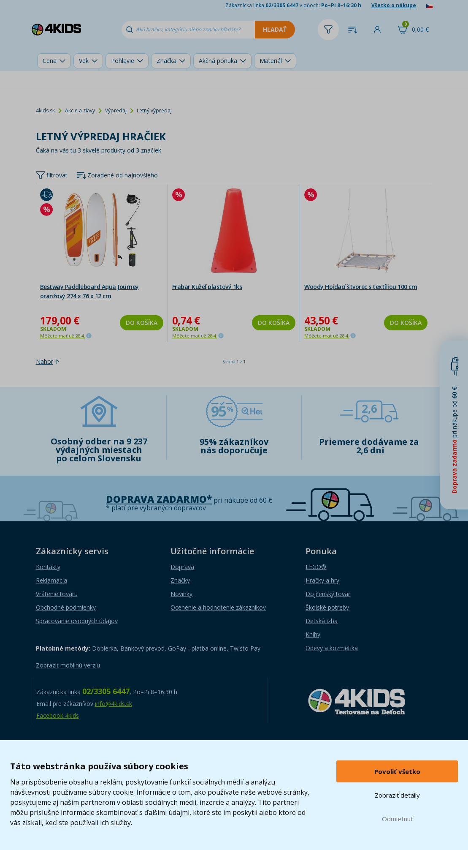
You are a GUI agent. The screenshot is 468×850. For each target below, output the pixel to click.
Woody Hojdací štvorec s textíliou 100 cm (360, 287)
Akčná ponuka (218, 61)
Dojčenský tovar (328, 594)
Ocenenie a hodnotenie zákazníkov (218, 607)
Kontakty (48, 567)
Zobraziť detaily (397, 795)
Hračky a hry (322, 580)
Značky (180, 580)
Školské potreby (327, 607)
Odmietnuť (397, 819)
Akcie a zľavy (80, 110)
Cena (50, 61)
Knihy (313, 634)
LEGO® (316, 567)
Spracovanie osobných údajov (77, 621)
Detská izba (322, 621)
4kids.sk (45, 110)
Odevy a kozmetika (332, 648)
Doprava (182, 567)
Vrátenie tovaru (57, 594)
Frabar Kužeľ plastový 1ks (207, 287)
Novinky (181, 594)
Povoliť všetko (397, 771)
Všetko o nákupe (393, 5)
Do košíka (141, 323)
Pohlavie (122, 61)
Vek (84, 61)
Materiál (271, 61)
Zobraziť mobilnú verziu (68, 665)
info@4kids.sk (113, 704)
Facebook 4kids (57, 715)
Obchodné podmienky (66, 607)
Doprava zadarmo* (159, 499)
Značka (166, 61)
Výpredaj (116, 110)
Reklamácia (51, 580)
